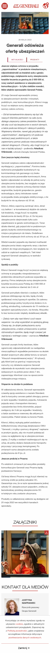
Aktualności (17, 60)
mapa (46, 6)
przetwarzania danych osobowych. (25, 637)
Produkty (34, 60)
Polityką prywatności (17, 630)
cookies (19, 624)
